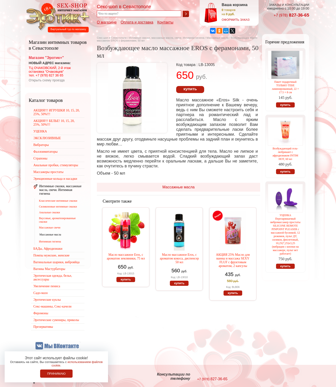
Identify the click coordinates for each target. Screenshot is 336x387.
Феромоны (40, 313)
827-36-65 (291, 15)
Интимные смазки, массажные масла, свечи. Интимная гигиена (166, 37)
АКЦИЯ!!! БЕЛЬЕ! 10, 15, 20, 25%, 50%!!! (54, 122)
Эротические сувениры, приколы (56, 320)
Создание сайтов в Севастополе (290, 377)
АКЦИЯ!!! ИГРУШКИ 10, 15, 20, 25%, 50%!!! (56, 112)
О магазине (107, 22)
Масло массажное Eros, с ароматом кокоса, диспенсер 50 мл (179, 258)
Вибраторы (41, 145)
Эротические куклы (47, 299)
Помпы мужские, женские (51, 255)
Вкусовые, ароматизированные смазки (57, 220)
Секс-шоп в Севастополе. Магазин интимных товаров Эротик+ (56, 16)
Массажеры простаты (48, 172)
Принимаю (56, 373)
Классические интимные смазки (58, 200)
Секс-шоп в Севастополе (112, 37)
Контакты (165, 22)
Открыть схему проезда (47, 80)
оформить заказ (235, 19)
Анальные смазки (49, 212)
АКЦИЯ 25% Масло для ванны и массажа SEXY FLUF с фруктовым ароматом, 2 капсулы (233, 260)
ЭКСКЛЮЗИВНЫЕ (47, 138)
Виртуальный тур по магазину (68, 29)
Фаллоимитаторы (45, 151)
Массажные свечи (49, 227)
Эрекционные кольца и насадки (55, 178)
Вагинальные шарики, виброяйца (56, 262)
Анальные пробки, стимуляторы (55, 165)
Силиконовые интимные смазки (58, 206)
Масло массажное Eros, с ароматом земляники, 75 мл (126, 256)
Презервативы (43, 326)
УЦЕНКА (40, 131)
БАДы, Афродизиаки (47, 248)
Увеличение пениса (46, 286)
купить (190, 89)
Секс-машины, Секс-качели (52, 306)
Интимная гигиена (50, 241)
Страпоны (40, 158)
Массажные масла (217, 37)
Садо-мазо (40, 293)
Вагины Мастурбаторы (49, 269)
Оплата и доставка (137, 22)
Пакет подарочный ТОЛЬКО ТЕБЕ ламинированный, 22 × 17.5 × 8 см (285, 87)
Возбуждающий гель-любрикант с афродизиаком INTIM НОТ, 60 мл (285, 154)
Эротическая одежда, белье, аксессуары (52, 277)
